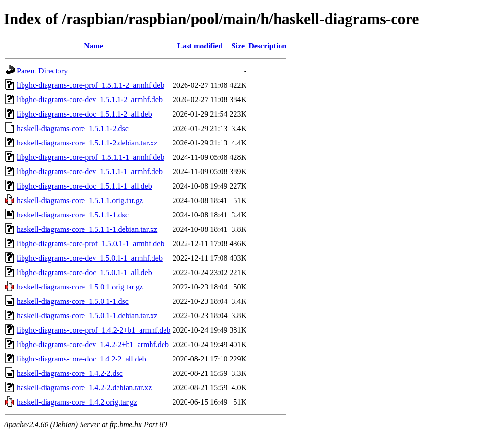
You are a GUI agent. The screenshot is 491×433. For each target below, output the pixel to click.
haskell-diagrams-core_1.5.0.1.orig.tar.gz (80, 287)
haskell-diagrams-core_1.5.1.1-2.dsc (73, 128)
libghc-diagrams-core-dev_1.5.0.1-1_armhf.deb (90, 258)
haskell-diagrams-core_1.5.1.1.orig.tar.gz (80, 200)
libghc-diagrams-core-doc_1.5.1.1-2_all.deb (84, 114)
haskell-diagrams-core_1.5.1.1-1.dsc (73, 215)
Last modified (200, 46)
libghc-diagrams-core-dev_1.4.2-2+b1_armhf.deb (93, 344)
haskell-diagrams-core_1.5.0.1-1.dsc (73, 301)
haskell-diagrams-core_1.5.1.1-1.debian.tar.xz (87, 229)
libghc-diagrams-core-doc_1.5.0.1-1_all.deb (84, 272)
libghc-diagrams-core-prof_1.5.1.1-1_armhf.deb (90, 157)
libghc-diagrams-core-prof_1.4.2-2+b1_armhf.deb (93, 330)
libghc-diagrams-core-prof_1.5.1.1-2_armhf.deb (90, 85)
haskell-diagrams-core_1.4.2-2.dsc (70, 373)
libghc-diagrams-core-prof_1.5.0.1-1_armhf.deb (90, 244)
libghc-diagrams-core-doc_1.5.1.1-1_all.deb (84, 186)
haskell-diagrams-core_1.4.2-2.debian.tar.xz (84, 388)
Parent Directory (42, 71)
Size (238, 46)
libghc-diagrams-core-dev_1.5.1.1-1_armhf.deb (90, 172)
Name (93, 46)
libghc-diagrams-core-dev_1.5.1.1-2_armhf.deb (90, 100)
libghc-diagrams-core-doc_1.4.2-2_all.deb (81, 359)
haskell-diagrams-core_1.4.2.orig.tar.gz (77, 402)
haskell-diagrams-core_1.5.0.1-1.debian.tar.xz (87, 316)
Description (267, 46)
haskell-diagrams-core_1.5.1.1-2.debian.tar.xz (87, 143)
